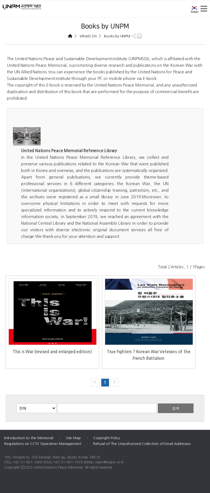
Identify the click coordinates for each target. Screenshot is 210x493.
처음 (95, 382)
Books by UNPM (116, 36)
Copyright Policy (106, 438)
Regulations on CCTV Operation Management (42, 443)
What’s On (88, 36)
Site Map (74, 438)
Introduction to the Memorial (29, 438)
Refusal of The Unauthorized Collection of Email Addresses (142, 443)
